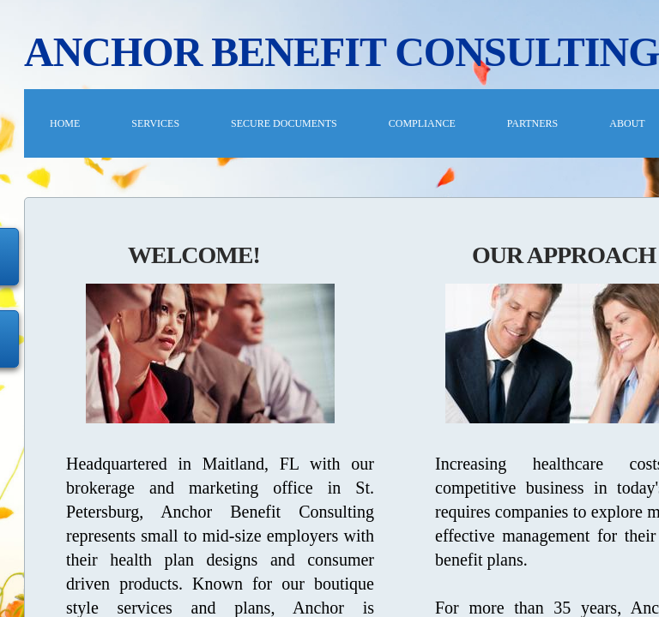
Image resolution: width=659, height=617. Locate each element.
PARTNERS (533, 123)
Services (155, 123)
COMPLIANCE (422, 123)
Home (65, 123)
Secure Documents (284, 123)
